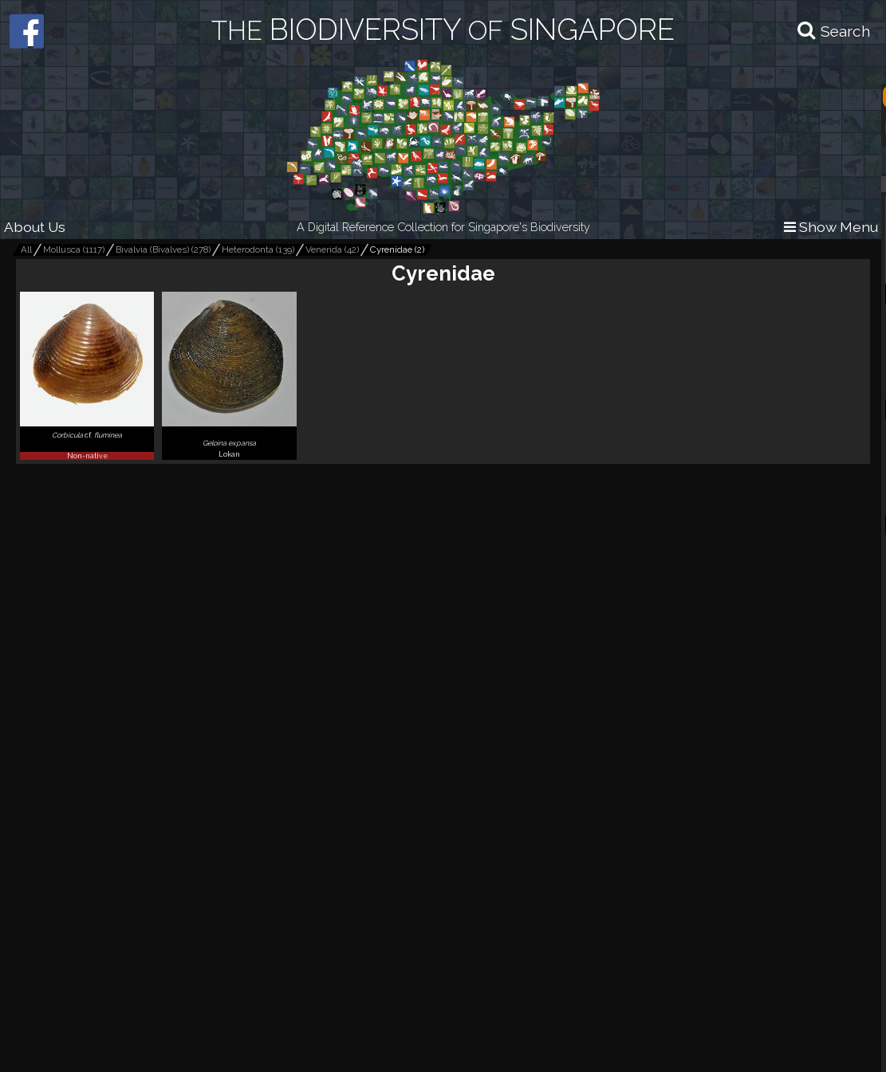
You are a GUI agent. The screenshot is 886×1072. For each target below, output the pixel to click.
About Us (34, 226)
